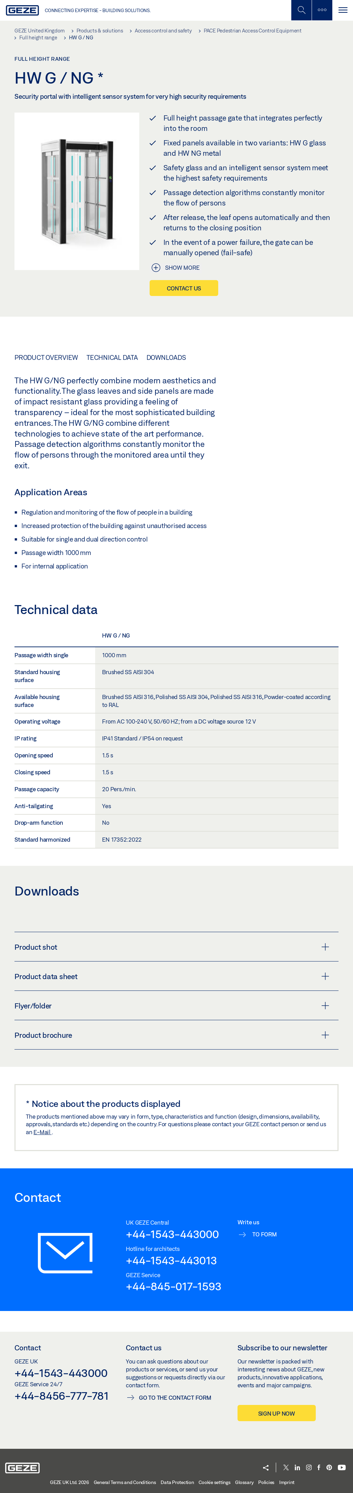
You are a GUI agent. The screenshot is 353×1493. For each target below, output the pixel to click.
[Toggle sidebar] (322, 10)
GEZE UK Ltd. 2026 (69, 1482)
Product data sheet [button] (171, 976)
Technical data (112, 357)
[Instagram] (309, 1468)
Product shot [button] (171, 947)
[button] (266, 1468)
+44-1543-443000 (172, 1234)
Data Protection (177, 1482)
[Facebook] (319, 1468)
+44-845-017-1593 (173, 1286)
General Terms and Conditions (125, 1482)
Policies (266, 1482)
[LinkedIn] (297, 1468)
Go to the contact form (175, 1397)
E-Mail (42, 1132)
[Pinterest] (329, 1468)
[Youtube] (341, 1468)
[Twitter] (286, 1468)
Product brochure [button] (171, 1035)
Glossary (244, 1482)
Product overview (46, 357)
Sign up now (276, 1413)
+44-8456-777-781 (61, 1395)
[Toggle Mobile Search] (301, 10)
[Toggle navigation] (342, 10)
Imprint (286, 1482)
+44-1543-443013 (171, 1260)
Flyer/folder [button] (171, 1006)
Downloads (166, 357)
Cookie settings (214, 1482)
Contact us (184, 288)
